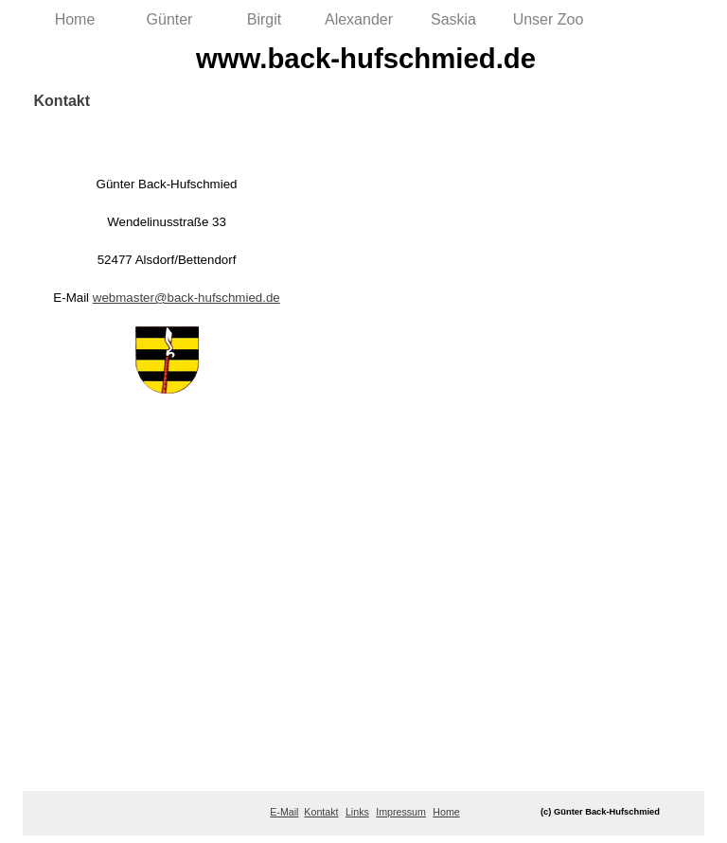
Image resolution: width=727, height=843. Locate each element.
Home (75, 19)
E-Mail (284, 811)
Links (357, 811)
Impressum (401, 811)
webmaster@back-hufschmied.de (186, 297)
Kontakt (321, 811)
